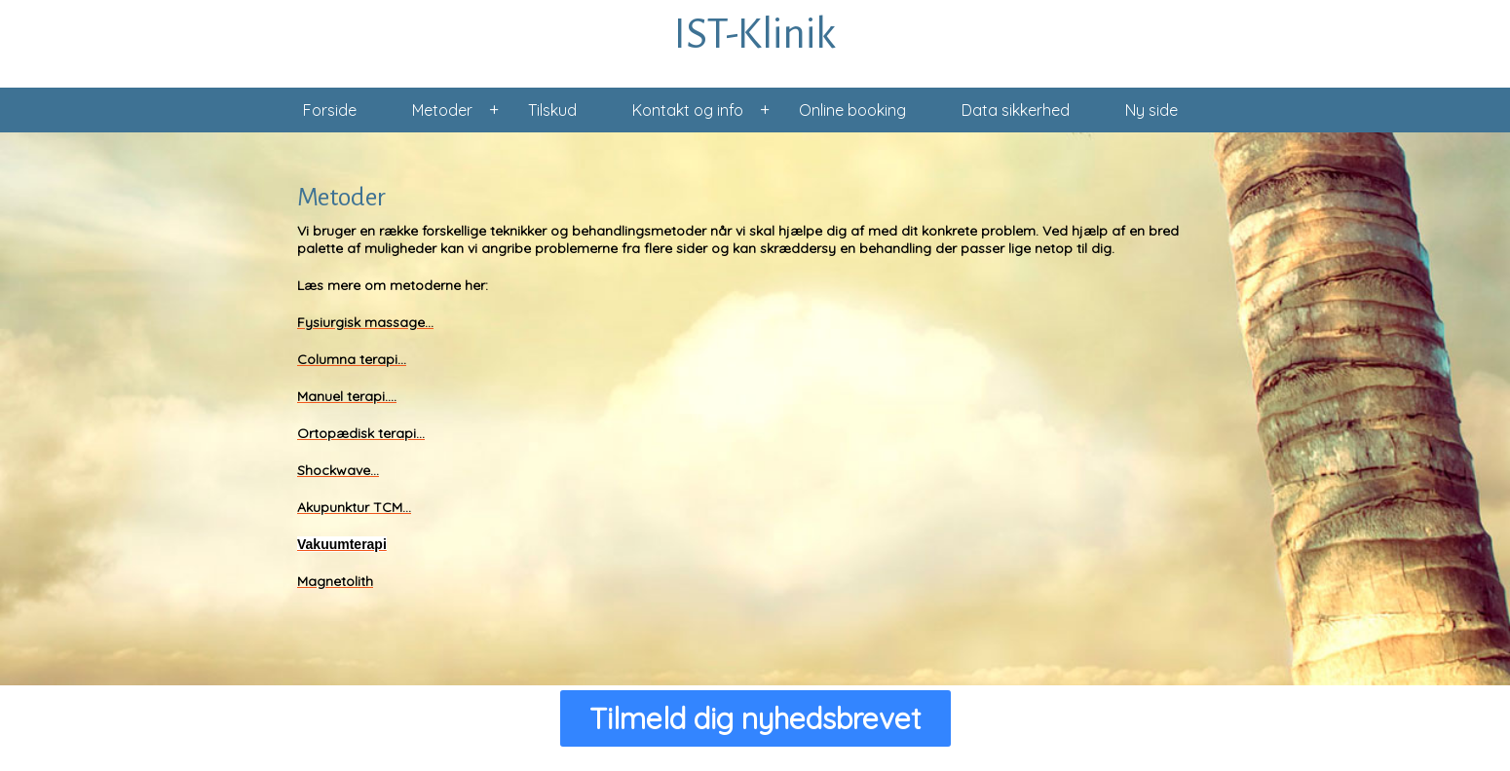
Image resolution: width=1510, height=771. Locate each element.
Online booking (852, 110)
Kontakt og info (687, 110)
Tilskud (552, 110)
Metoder (442, 110)
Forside (330, 110)
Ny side (1151, 110)
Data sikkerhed (1016, 110)
